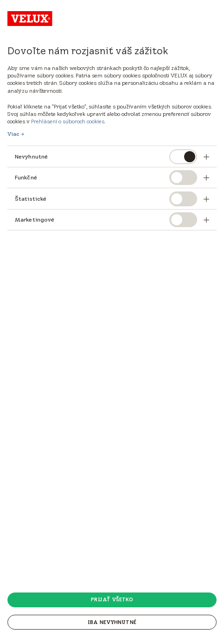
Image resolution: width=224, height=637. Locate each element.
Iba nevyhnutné (112, 622)
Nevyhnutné (31, 156)
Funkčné (26, 177)
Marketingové (34, 219)
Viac (13, 134)
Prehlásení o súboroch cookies (67, 121)
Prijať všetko (112, 599)
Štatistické (30, 198)
